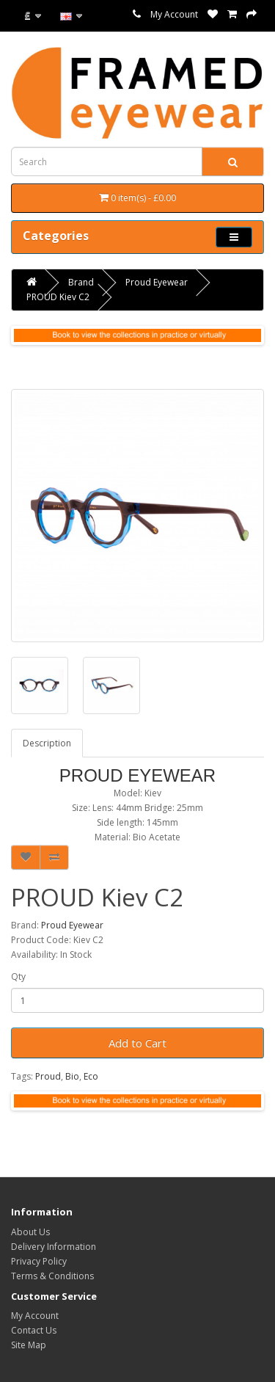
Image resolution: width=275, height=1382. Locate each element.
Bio (72, 1076)
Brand (81, 282)
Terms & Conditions (52, 1276)
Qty (18, 976)
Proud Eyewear (156, 282)
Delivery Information (53, 1246)
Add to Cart (137, 1043)
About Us (30, 1232)
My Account (174, 14)
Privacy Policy (39, 1261)
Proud (48, 1076)
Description (47, 743)
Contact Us (33, 1330)
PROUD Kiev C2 (57, 297)
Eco (91, 1076)
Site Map (28, 1345)
